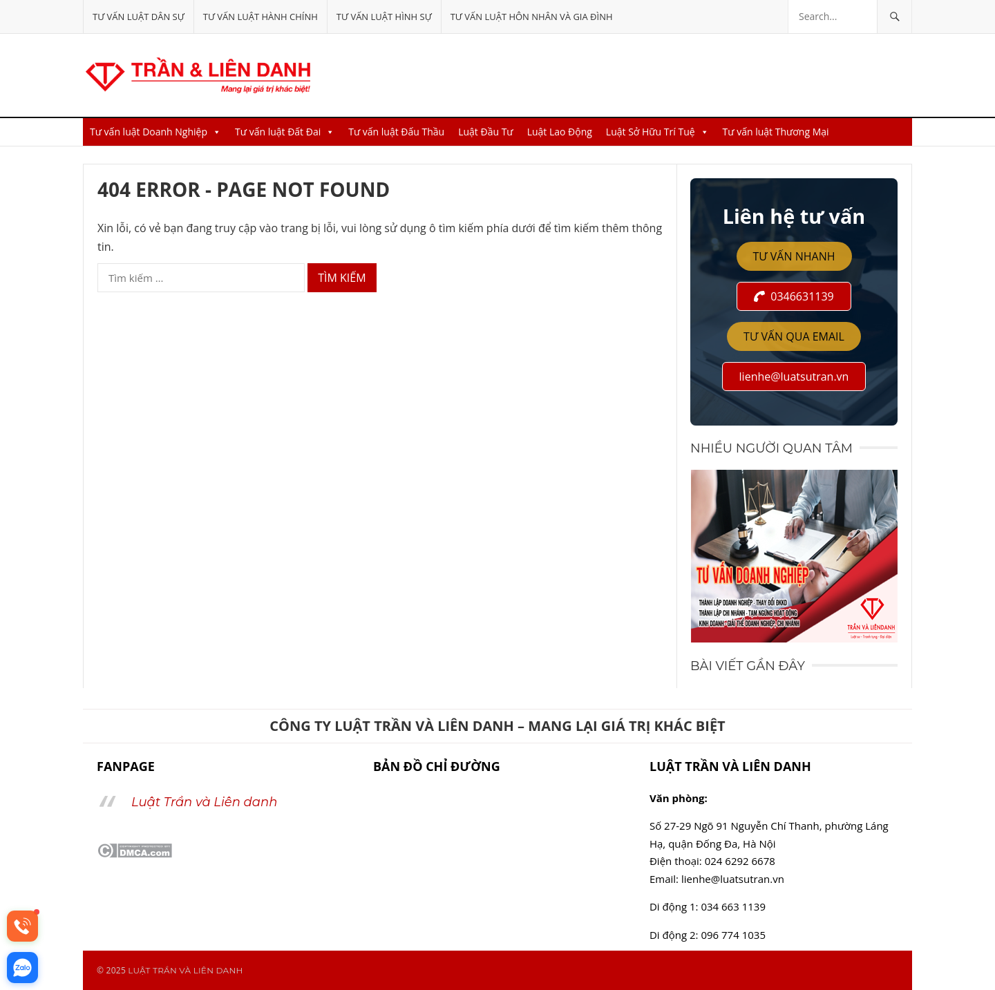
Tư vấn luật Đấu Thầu (396, 131)
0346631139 (793, 296)
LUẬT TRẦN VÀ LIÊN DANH (185, 970)
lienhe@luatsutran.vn (794, 376)
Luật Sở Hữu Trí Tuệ (657, 132)
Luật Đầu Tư (485, 131)
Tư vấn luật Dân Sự (138, 16)
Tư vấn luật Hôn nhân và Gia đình (532, 16)
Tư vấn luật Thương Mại (776, 131)
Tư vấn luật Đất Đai (284, 132)
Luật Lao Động (559, 131)
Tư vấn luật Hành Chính (260, 16)
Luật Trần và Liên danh (204, 802)
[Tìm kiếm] (894, 16)
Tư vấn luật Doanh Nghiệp (155, 132)
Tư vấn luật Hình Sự (384, 16)
